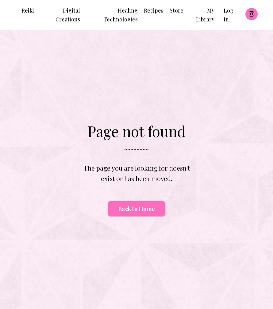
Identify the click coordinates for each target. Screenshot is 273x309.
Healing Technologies (120, 15)
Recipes (153, 10)
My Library (205, 15)
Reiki (27, 10)
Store (176, 10)
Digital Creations (68, 15)
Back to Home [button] (136, 209)
